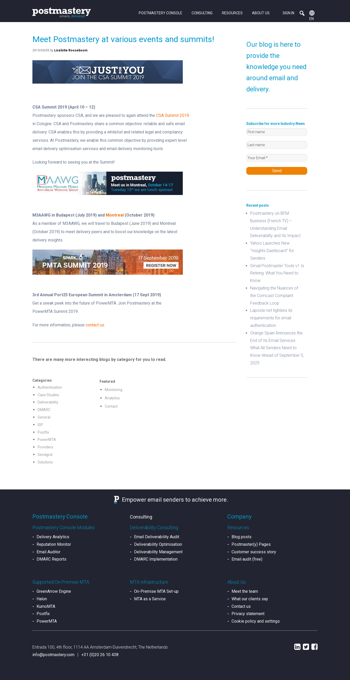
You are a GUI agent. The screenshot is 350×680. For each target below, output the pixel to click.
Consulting (202, 13)
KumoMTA (46, 606)
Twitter (306, 647)
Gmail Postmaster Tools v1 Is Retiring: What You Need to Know (277, 273)
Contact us (241, 606)
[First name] (276, 132)
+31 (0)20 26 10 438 (99, 654)
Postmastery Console (160, 13)
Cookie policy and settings (256, 621)
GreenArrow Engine (54, 591)
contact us (95, 324)
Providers (45, 447)
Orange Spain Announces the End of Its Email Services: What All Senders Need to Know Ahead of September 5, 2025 (277, 348)
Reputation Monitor (54, 544)
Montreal (115, 215)
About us (261, 13)
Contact (111, 406)
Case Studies (48, 395)
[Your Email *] (276, 158)
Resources (232, 13)
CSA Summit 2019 (172, 115)
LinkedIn (297, 647)
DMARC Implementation (156, 559)
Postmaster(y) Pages (251, 544)
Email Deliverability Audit (156, 536)
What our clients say (250, 598)
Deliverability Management (158, 551)
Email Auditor (48, 551)
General (44, 417)
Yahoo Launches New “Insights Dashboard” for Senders (272, 251)
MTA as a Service (150, 598)
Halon (42, 598)
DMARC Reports (51, 559)
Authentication (50, 387)
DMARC (44, 410)
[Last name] (276, 145)
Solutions (45, 462)
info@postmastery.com (53, 654)
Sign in (288, 13)
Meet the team (245, 591)
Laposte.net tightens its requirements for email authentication (271, 318)
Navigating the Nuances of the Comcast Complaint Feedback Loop (274, 296)
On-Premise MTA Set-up (156, 591)
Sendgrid (45, 455)
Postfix (43, 432)
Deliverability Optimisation (158, 544)
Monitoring (113, 390)
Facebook (314, 647)
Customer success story (254, 551)
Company (239, 516)
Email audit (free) (247, 559)
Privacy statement (248, 613)
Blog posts (241, 536)
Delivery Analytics (53, 536)
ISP (40, 425)
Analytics (112, 398)
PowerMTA (47, 439)
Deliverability (48, 402)
